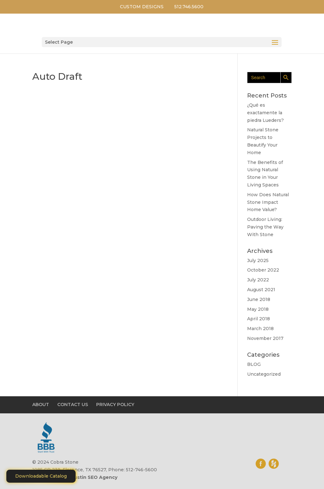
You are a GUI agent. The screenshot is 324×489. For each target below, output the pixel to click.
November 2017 (265, 338)
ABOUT (40, 404)
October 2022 (263, 270)
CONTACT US (72, 404)
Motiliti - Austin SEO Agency (83, 477)
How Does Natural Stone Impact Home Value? (268, 202)
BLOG (254, 364)
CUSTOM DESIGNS (142, 6)
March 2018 (260, 328)
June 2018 (258, 299)
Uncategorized (264, 374)
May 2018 (258, 309)
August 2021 (261, 289)
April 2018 (258, 319)
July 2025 (258, 260)
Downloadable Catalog (41, 476)
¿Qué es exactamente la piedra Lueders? (265, 112)
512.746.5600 (188, 6)
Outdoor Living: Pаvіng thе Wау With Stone (265, 226)
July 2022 (258, 280)
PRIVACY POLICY (115, 404)
